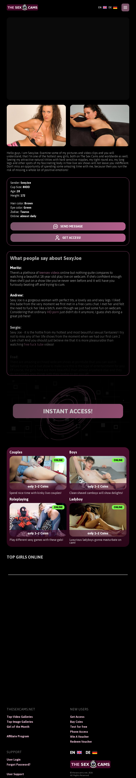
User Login (14, 759)
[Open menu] (125, 7)
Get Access (77, 716)
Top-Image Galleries (20, 721)
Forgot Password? (18, 764)
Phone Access (79, 731)
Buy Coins (76, 721)
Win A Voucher (79, 736)
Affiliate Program (18, 736)
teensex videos (49, 273)
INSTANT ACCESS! (68, 411)
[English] (102, 7)
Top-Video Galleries (20, 716)
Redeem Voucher (81, 741)
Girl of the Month (18, 726)
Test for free (78, 726)
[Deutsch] (113, 7)
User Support (15, 774)
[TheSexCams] (22, 7)
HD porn (53, 315)
